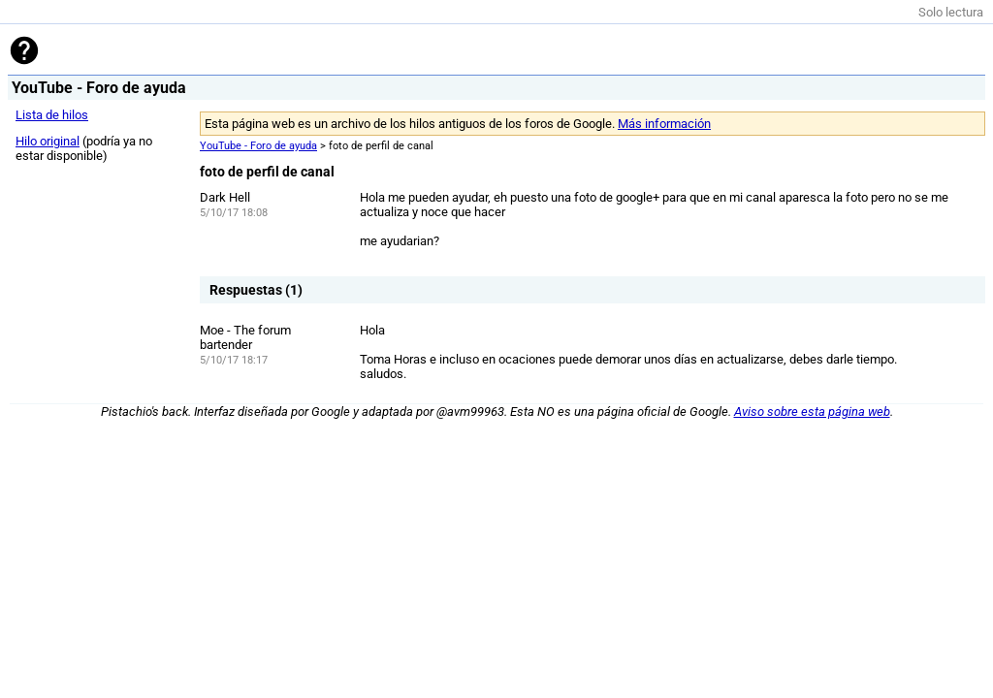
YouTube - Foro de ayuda (258, 146)
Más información (664, 123)
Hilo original (48, 141)
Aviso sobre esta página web (812, 411)
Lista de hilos (52, 115)
